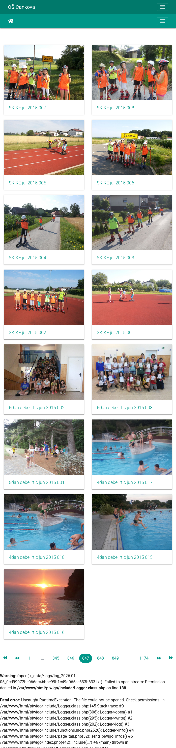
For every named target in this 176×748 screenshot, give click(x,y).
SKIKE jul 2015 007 (27, 107)
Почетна (11, 21)
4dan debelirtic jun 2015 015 (125, 557)
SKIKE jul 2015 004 (27, 257)
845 (55, 658)
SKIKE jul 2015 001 (115, 332)
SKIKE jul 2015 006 (115, 182)
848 (100, 658)
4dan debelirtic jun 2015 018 (37, 557)
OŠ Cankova (21, 7)
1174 (144, 658)
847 (85, 658)
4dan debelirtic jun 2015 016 (37, 632)
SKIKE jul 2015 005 (27, 182)
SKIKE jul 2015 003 (115, 257)
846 (70, 658)
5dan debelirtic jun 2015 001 (37, 482)
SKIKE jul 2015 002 (27, 332)
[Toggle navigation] (162, 7)
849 (115, 658)
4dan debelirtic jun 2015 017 (125, 482)
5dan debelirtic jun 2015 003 (125, 407)
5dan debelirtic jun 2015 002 (37, 407)
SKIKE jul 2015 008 (115, 107)
